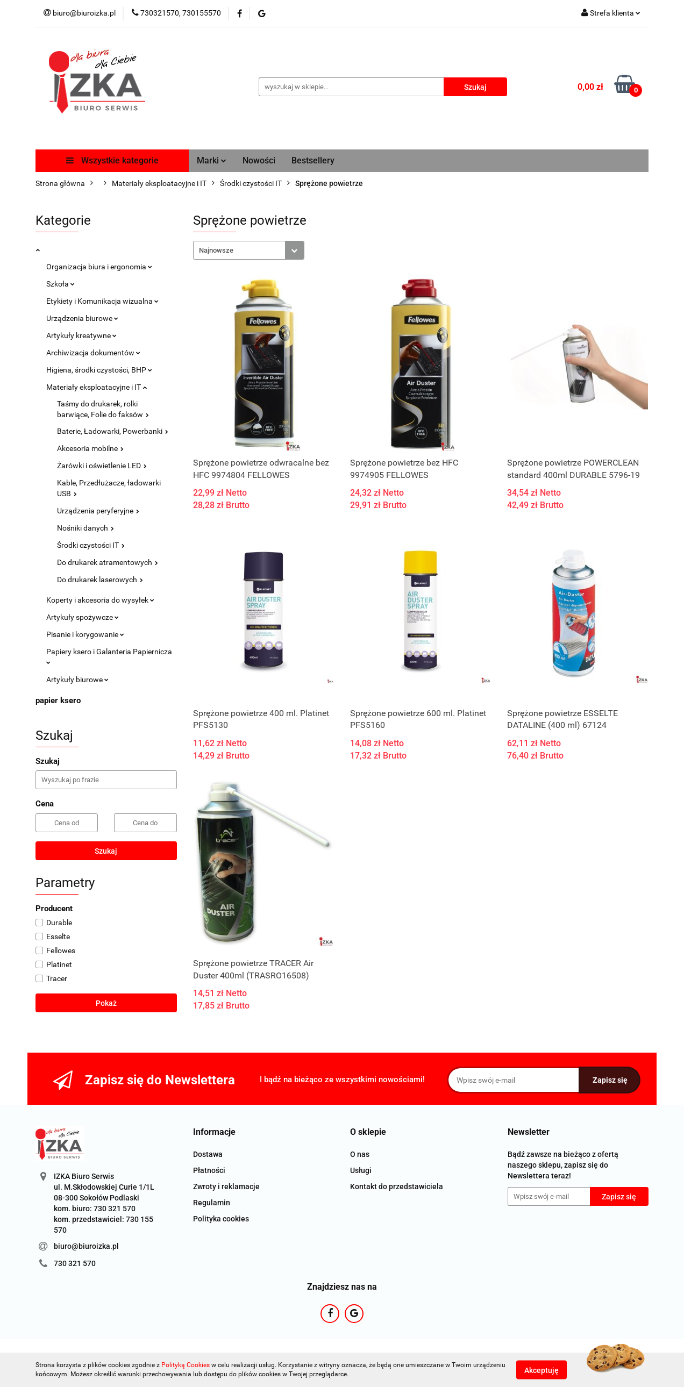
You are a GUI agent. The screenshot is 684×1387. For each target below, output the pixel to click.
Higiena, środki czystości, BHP (99, 370)
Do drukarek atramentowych (107, 562)
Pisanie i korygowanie (85, 634)
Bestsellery (312, 160)
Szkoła (60, 284)
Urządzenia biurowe (82, 318)
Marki (211, 160)
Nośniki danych (85, 528)
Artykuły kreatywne (81, 335)
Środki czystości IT (91, 545)
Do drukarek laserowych (100, 579)
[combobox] (248, 250)
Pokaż (106, 1003)
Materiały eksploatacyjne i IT (96, 387)
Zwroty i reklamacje (226, 1186)
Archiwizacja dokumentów (93, 352)
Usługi (361, 1170)
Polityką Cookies (185, 1365)
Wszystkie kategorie (112, 160)
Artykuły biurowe (77, 679)
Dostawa (208, 1154)
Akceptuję (541, 1369)
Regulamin (211, 1202)
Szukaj (106, 851)
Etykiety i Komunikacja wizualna (102, 301)
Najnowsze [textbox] (216, 250)
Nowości (259, 160)
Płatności (209, 1170)
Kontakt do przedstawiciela (396, 1186)
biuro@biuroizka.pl (86, 1246)
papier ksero (58, 700)
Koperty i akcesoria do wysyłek (100, 600)
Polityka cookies (221, 1218)
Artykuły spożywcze (82, 617)
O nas (359, 1154)
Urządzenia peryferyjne (98, 510)
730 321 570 (75, 1263)
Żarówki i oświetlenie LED (102, 465)
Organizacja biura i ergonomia (99, 266)
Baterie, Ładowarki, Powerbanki (112, 431)
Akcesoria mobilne (90, 448)
